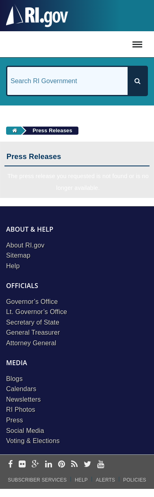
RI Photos (20, 409)
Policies (134, 480)
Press (14, 420)
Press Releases (52, 130)
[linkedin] (48, 464)
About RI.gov (25, 245)
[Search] (137, 81)
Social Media (25, 430)
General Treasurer (33, 332)
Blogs (14, 378)
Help (13, 265)
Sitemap (18, 255)
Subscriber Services (37, 480)
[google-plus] (35, 464)
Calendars (21, 388)
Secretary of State (32, 322)
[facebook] (10, 464)
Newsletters (23, 399)
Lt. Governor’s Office (36, 311)
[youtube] (100, 464)
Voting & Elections (33, 440)
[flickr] (22, 464)
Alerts (105, 480)
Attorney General (31, 343)
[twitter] (87, 464)
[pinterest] (61, 464)
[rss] (74, 464)
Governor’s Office (32, 301)
